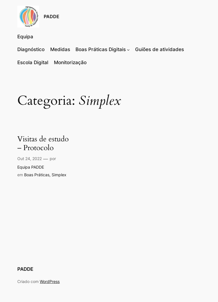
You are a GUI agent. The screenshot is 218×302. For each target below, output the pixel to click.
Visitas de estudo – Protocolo (43, 143)
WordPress (50, 281)
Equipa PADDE (30, 167)
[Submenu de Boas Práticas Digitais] (128, 49)
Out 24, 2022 (29, 158)
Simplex (59, 174)
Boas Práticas (36, 174)
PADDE (51, 16)
